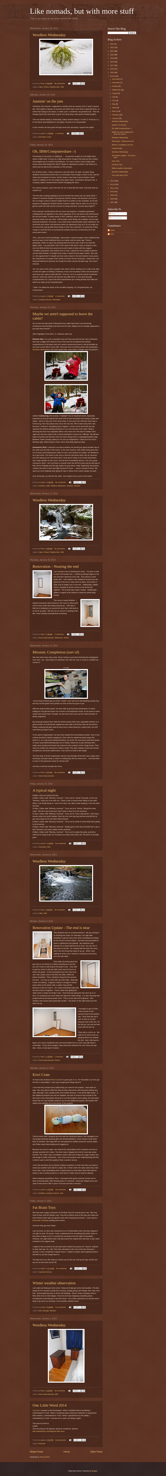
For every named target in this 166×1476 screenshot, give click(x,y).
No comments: (60, 83)
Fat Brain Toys (44, 1207)
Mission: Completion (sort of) (56, 652)
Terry (112, 234)
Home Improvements (46, 638)
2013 (112, 181)
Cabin (40, 87)
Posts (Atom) (45, 1457)
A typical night (44, 790)
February (115, 115)
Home (67, 1451)
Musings (46, 1311)
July (114, 97)
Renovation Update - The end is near (61, 927)
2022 (112, 47)
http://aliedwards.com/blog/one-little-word (48, 1431)
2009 (112, 195)
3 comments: (59, 634)
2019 (112, 58)
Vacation (70, 486)
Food (49, 137)
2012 (112, 184)
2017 (112, 65)
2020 (112, 55)
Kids (48, 847)
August (115, 93)
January (115, 118)
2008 (112, 199)
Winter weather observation (54, 1283)
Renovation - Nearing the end (56, 566)
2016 (112, 69)
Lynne (112, 230)
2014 (112, 76)
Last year (36, 1410)
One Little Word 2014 (50, 1405)
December (116, 79)
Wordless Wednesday (49, 35)
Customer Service (45, 300)
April (114, 108)
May (114, 104)
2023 (112, 44)
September (116, 90)
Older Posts (96, 1451)
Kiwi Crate (41, 1074)
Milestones (62, 486)
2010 (112, 192)
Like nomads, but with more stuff (82, 11)
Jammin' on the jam (48, 101)
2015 (112, 72)
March (114, 111)
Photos (46, 87)
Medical (54, 486)
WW (62, 87)
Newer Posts (36, 1451)
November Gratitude (41, 1220)
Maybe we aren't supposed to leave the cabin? (123, 133)
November (116, 83)
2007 (112, 202)
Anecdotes (42, 137)
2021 (112, 51)
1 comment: (59, 133)
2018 (112, 62)
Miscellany (56, 300)
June (114, 100)
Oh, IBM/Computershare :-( (54, 151)
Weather (77, 486)
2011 (112, 188)
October (115, 86)
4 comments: (60, 296)
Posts (112, 214)
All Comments (115, 218)
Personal (41, 1443)
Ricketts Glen (55, 87)
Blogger (94, 1471)
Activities (41, 486)
